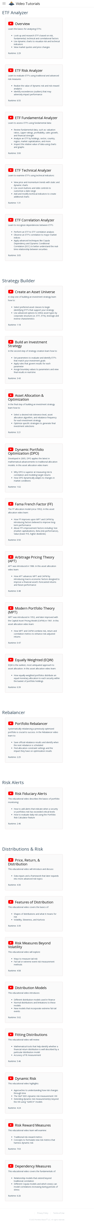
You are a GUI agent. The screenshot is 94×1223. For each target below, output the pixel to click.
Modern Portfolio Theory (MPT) (31, 610)
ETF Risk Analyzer (25, 70)
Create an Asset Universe (31, 291)
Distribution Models (27, 987)
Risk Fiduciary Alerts (27, 793)
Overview (19, 23)
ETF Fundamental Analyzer (33, 117)
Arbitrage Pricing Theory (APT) (31, 559)
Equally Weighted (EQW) (30, 659)
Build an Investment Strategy (27, 344)
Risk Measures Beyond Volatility (29, 945)
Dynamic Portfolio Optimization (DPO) (26, 451)
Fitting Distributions (27, 1034)
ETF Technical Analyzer (29, 170)
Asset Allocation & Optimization (26, 397)
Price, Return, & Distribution (24, 862)
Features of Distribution (30, 902)
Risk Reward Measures (29, 1125)
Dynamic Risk (22, 1078)
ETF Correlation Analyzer (31, 220)
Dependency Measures (29, 1166)
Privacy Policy (42, 1213)
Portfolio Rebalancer (28, 723)
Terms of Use (58, 1213)
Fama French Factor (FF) (30, 504)
